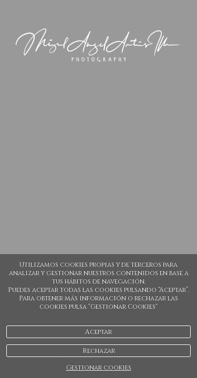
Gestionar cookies (98, 367)
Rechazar (98, 350)
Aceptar (98, 332)
